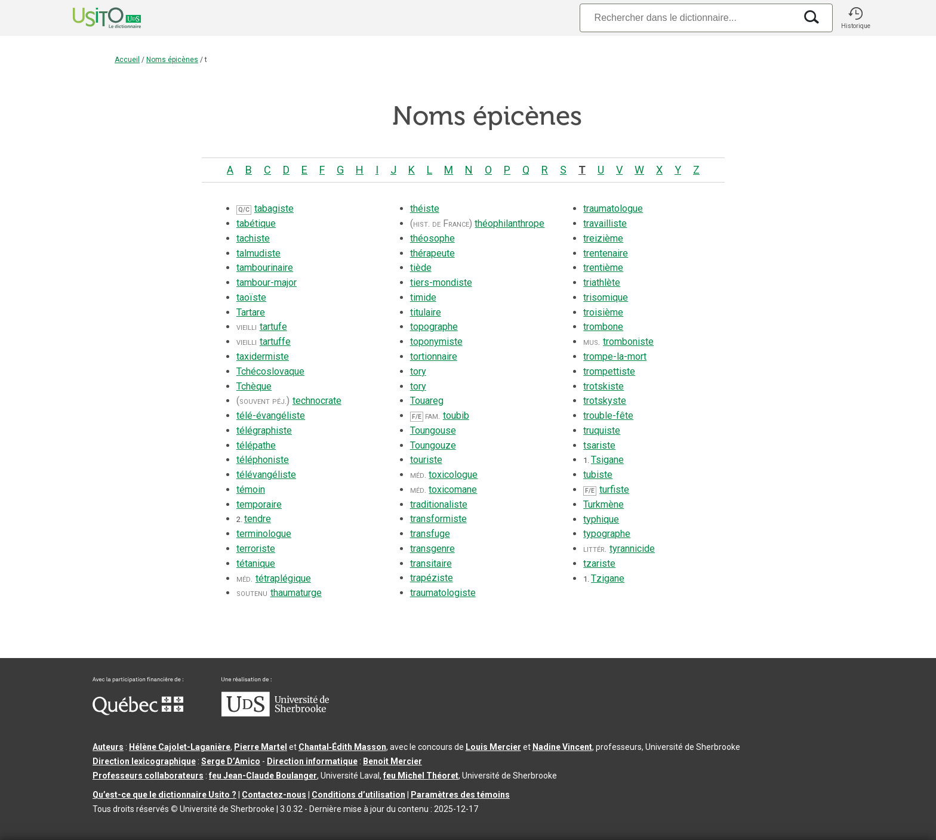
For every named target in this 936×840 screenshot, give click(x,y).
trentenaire (605, 253)
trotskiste (603, 386)
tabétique (256, 223)
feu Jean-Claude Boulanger (263, 775)
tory (418, 371)
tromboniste (628, 341)
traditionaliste (438, 504)
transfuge (430, 533)
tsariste (599, 445)
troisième (603, 312)
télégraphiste (264, 430)
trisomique (605, 297)
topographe (434, 326)
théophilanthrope (509, 223)
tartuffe (275, 341)
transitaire (431, 563)
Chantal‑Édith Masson (342, 747)
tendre (257, 518)
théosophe (432, 238)
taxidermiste (262, 356)
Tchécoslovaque (270, 371)
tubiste (597, 474)
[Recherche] (687, 17)
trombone (603, 326)
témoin (250, 489)
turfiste (614, 489)
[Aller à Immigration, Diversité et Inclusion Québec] (138, 712)
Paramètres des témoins (460, 794)
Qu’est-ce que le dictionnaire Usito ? (164, 794)
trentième (603, 267)
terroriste (255, 548)
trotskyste (604, 400)
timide (423, 297)
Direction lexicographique (144, 761)
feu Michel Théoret (420, 775)
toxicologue (453, 474)
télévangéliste (266, 474)
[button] (855, 18)
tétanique (255, 563)
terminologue (263, 533)
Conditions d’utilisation (358, 794)
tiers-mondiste (441, 282)
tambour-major (266, 282)
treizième (603, 238)
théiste (424, 208)
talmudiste (258, 253)
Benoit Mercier (392, 761)
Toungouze (433, 445)
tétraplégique (283, 578)
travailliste (605, 223)
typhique (601, 519)
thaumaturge (296, 592)
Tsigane (607, 459)
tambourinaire (264, 267)
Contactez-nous (274, 794)
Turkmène (603, 504)
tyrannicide (632, 548)
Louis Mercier (493, 747)
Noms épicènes (172, 59)
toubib (456, 415)
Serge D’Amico (230, 761)
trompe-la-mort (614, 356)
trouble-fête (608, 415)
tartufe (273, 326)
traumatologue (613, 208)
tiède (421, 267)
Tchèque (254, 386)
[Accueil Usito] (94, 18)
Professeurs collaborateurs (148, 775)
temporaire (259, 504)
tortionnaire (433, 356)
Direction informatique (312, 761)
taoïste (251, 297)
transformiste (438, 518)
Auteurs (108, 747)
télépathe (256, 445)
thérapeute (432, 253)
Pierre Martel (260, 747)
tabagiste (274, 208)
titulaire (425, 312)
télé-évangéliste (270, 415)
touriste (426, 459)
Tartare (250, 312)
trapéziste (431, 577)
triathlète (601, 282)
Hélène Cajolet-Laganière (179, 747)
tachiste (253, 238)
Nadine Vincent (562, 747)
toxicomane (453, 489)
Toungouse (433, 430)
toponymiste (436, 341)
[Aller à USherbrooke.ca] (275, 713)
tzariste (599, 563)
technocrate (316, 400)
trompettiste (609, 371)
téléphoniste (262, 459)
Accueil (127, 59)
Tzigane (607, 578)
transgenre (432, 548)
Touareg (427, 400)
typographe (606, 533)
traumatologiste (443, 592)
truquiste (601, 430)
